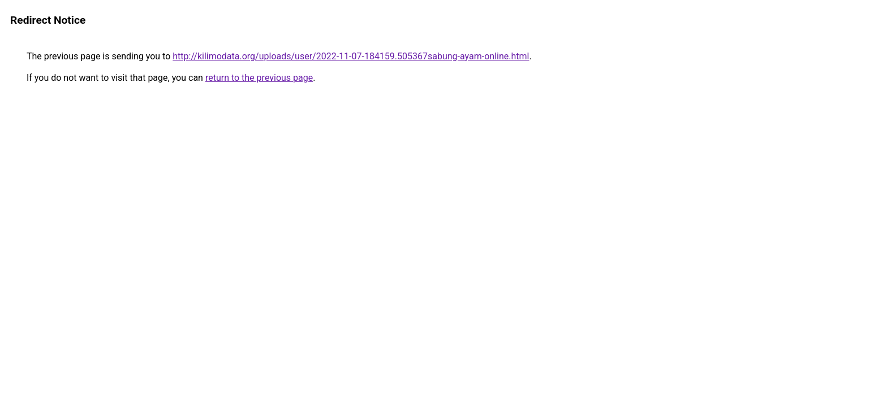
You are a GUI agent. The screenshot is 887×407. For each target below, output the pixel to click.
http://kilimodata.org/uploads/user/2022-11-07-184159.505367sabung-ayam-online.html (351, 56)
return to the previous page (259, 77)
